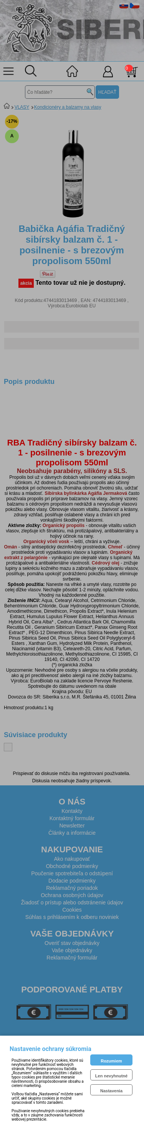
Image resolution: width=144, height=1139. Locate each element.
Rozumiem (111, 1061)
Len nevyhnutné (111, 1076)
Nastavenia (111, 1090)
